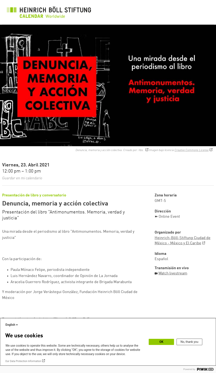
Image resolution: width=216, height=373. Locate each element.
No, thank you (189, 341)
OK (161, 341)
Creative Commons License (191, 150)
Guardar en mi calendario (22, 178)
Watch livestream (172, 273)
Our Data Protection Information (23, 361)
